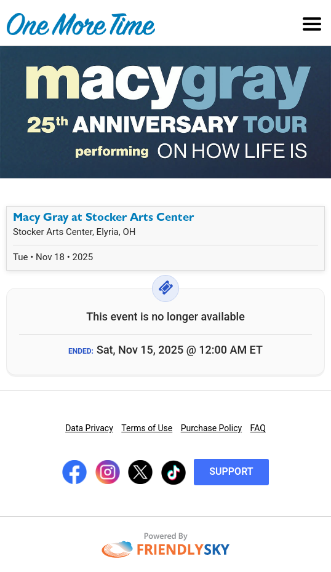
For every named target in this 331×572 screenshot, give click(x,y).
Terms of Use (146, 428)
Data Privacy (89, 428)
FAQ (258, 428)
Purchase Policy (211, 428)
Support (231, 471)
